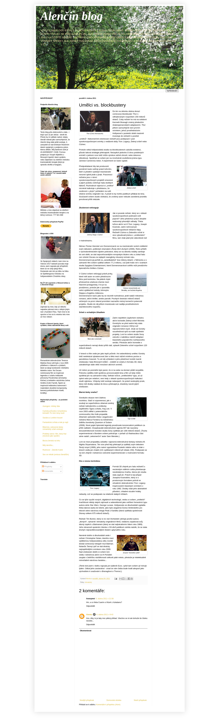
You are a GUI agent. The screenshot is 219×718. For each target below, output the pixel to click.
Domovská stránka (113, 700)
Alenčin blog (71, 16)
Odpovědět (90, 606)
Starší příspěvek (140, 700)
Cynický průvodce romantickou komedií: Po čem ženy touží (55, 412)
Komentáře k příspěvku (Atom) (108, 705)
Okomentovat (85, 631)
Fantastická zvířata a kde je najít (55, 422)
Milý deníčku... (48, 445)
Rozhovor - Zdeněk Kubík (53, 450)
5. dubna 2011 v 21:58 (104, 599)
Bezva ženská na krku (51, 441)
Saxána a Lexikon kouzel (52, 418)
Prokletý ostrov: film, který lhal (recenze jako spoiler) (54, 435)
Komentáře (47, 471)
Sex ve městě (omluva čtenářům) (56, 454)
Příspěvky (47, 467)
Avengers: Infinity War (51, 406)
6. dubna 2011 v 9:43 (104, 615)
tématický (88, 582)
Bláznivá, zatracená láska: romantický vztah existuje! (53, 428)
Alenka (89, 615)
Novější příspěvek (87, 700)
